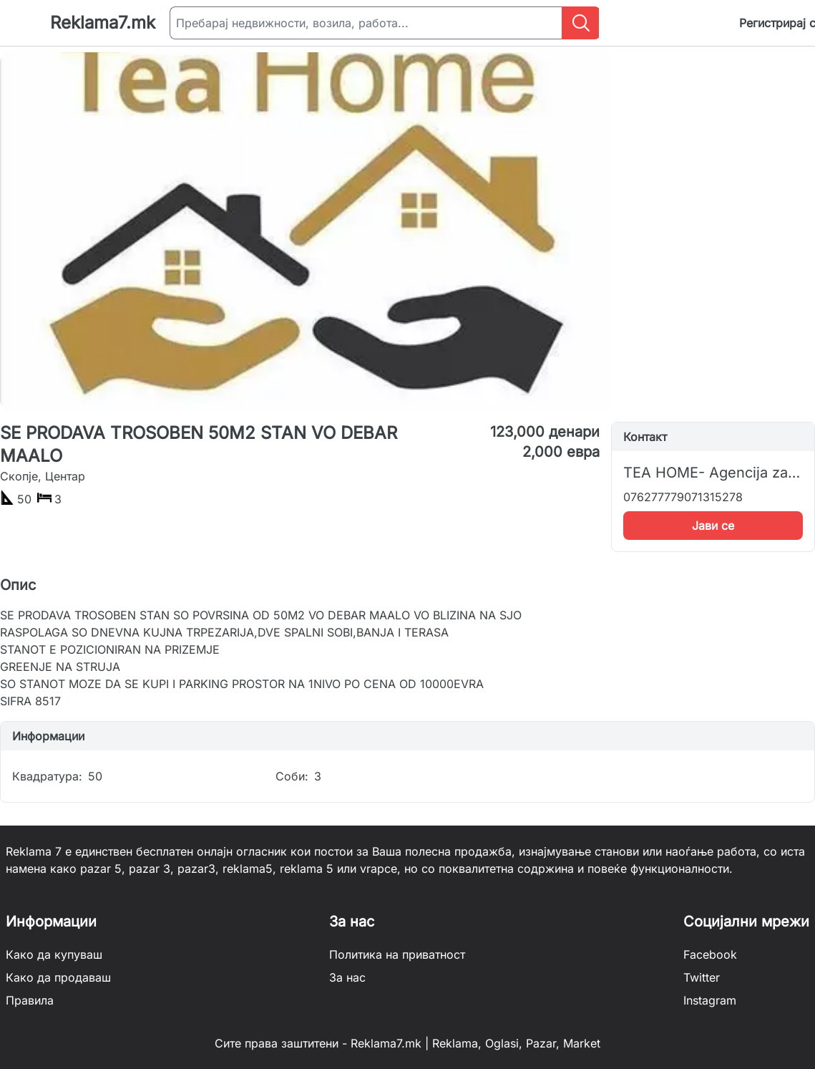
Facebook (710, 954)
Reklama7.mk (102, 22)
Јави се (713, 525)
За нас (347, 977)
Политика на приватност (397, 954)
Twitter (701, 977)
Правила (30, 1000)
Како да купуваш (54, 954)
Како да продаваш (58, 977)
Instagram (709, 1000)
